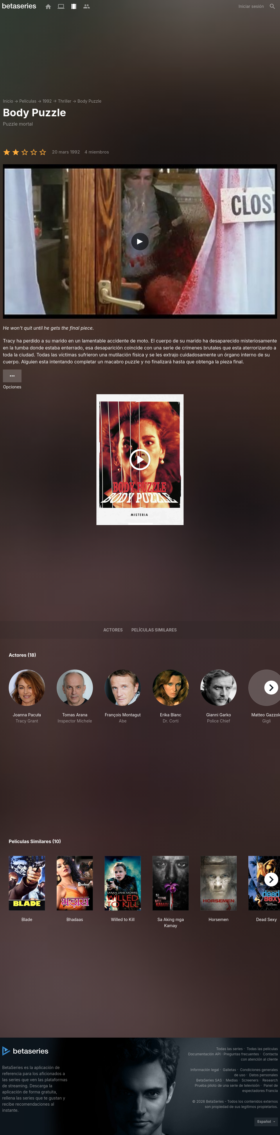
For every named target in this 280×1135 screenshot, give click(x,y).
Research (270, 1080)
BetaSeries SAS (209, 1080)
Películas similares (154, 629)
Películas (27, 101)
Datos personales (263, 1075)
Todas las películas (262, 1049)
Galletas (229, 1070)
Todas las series (229, 1049)
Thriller (64, 101)
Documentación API (204, 1054)
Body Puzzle (89, 101)
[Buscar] (272, 6)
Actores (113, 629)
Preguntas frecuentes (241, 1054)
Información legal (205, 1070)
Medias (232, 1080)
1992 (47, 101)
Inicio (8, 101)
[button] (27, 700)
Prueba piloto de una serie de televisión (227, 1085)
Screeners (250, 1080)
